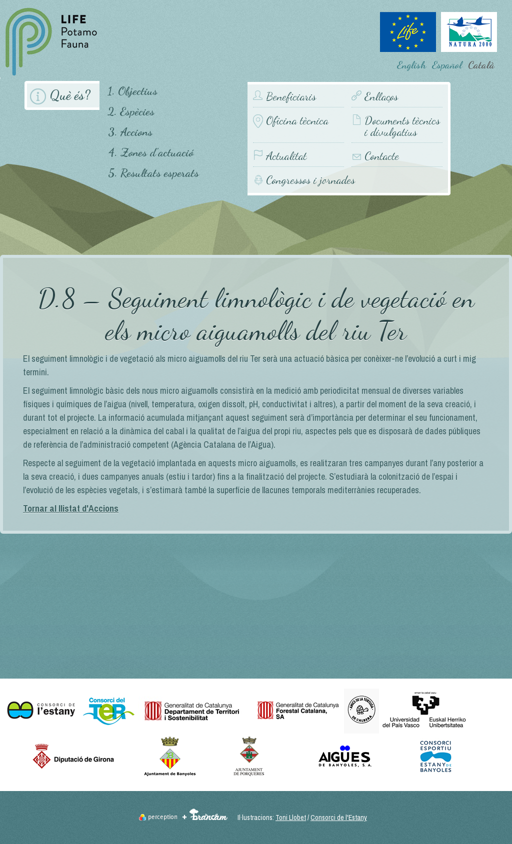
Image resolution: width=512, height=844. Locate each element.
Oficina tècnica (297, 120)
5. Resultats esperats (153, 172)
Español (447, 65)
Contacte (381, 156)
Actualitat (286, 156)
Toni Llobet (291, 817)
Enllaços (381, 96)
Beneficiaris (291, 96)
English (411, 65)
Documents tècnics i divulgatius (402, 126)
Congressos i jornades (310, 179)
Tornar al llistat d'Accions (70, 508)
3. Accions (130, 131)
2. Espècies (131, 111)
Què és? (70, 95)
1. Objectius (133, 90)
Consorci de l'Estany (338, 817)
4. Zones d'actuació (151, 152)
